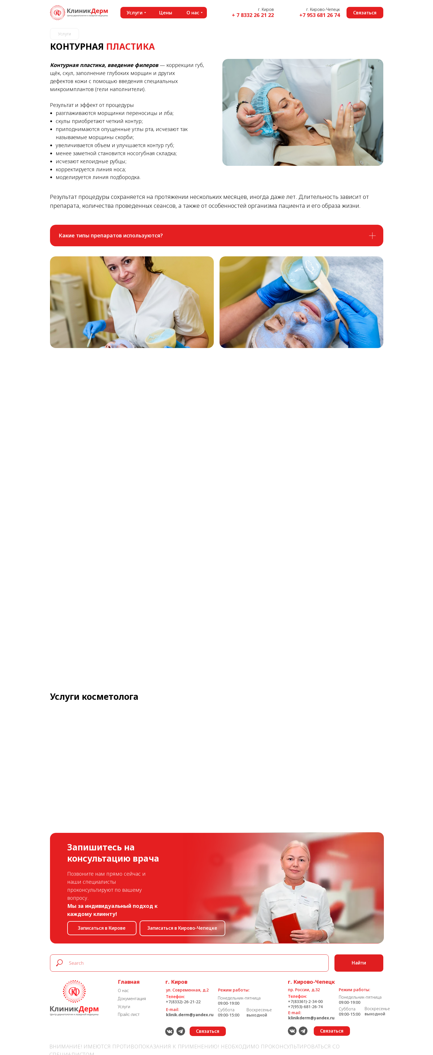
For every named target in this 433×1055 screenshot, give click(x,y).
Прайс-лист (129, 1014)
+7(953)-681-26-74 (305, 1006)
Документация (132, 998)
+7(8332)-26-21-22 (183, 1001)
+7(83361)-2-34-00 (305, 1001)
